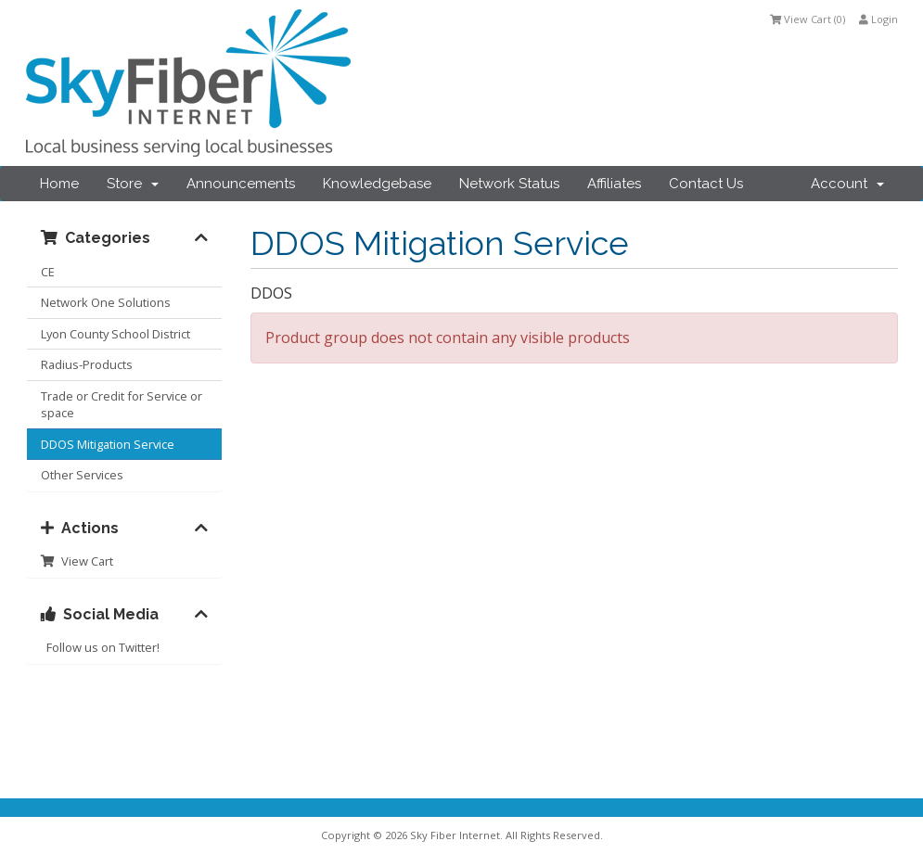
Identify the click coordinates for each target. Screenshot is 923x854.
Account (847, 183)
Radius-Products (87, 364)
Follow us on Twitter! (100, 647)
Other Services (82, 474)
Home (59, 183)
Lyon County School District (115, 333)
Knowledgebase (377, 183)
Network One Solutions (106, 302)
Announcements (240, 183)
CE (48, 271)
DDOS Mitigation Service (107, 444)
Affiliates (614, 183)
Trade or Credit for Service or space (121, 405)
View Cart (77, 561)
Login (878, 19)
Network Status (509, 183)
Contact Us (706, 183)
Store (133, 183)
